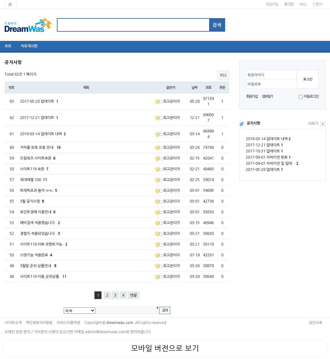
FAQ (303, 4)
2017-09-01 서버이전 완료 (268, 157)
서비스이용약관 (68, 323)
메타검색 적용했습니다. (40, 223)
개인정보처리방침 (39, 323)
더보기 (313, 123)
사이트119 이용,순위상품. (43, 276)
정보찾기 (267, 96)
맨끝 (133, 295)
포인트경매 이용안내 (37, 212)
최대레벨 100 (33, 180)
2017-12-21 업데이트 (264, 145)
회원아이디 (256, 75)
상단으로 (315, 323)
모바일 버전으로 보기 (165, 348)
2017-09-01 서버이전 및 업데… (272, 163)
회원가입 (272, 4)
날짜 (195, 87)
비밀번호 (254, 84)
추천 (222, 87)
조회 (208, 87)
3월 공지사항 (32, 201)
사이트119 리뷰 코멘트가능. (43, 244)
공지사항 (253, 123)
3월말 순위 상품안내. (38, 266)
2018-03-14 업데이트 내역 (268, 139)
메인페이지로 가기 (11, 4)
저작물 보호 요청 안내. (40, 147)
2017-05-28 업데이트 (264, 170)
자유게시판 (29, 46)
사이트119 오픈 (34, 169)
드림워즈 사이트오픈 (37, 158)
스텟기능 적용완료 (36, 255)
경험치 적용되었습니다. (40, 233)
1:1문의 (317, 4)
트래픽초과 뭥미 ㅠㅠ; (38, 190)
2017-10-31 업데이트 (264, 151)
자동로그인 (311, 96)
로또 (8, 46)
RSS (223, 75)
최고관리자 (167, 101)
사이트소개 (13, 323)
